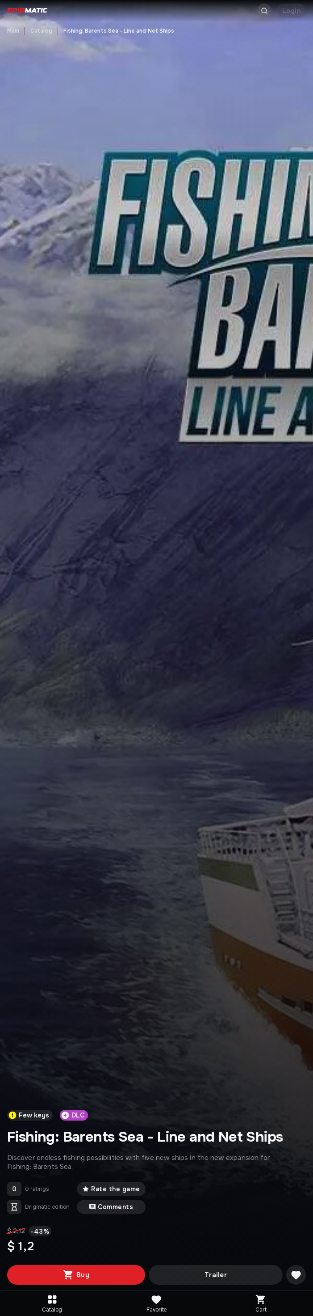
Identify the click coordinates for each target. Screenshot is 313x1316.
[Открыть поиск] (264, 11)
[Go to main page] (27, 11)
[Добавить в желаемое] (296, 1275)
